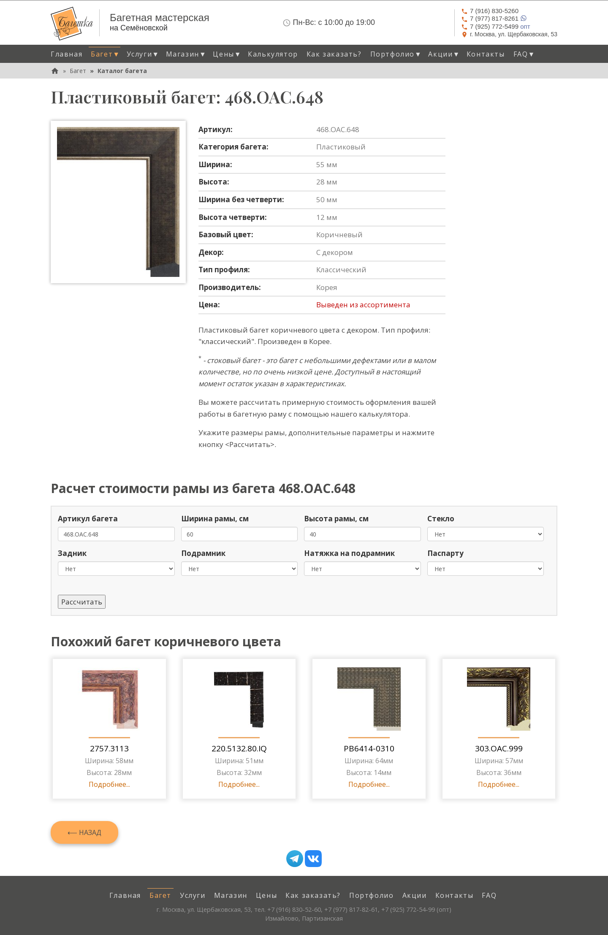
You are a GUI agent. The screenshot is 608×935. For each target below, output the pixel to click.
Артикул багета (88, 518)
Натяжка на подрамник (349, 553)
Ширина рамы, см (215, 518)
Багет (78, 71)
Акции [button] (444, 54)
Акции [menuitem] (414, 895)
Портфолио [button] (396, 54)
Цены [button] (227, 54)
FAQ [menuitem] (489, 895)
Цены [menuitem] (266, 895)
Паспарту (445, 553)
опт (495, 26)
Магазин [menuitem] (230, 895)
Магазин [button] (186, 54)
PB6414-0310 (369, 748)
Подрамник (203, 553)
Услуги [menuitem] (193, 895)
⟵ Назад (84, 832)
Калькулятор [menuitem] (273, 54)
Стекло (440, 518)
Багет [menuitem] (160, 895)
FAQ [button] (524, 54)
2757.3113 (109, 748)
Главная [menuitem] (66, 54)
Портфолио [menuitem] (371, 895)
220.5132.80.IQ (239, 748)
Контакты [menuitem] (486, 54)
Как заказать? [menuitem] (334, 54)
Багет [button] (105, 54)
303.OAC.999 (499, 748)
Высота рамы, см (336, 518)
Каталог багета (122, 71)
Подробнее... (109, 784)
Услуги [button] (143, 54)
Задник (72, 553)
